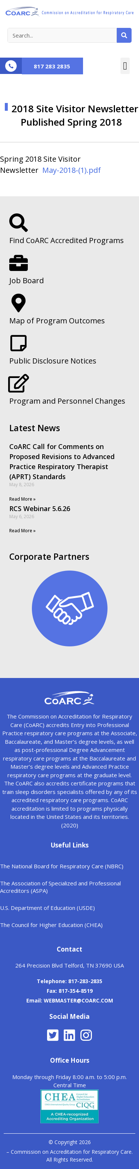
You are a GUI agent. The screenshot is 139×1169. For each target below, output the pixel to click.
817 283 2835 (52, 66)
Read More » (22, 499)
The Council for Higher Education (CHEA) (51, 925)
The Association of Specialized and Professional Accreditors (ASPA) (60, 886)
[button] (125, 66)
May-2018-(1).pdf (71, 170)
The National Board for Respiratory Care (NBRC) (61, 866)
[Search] (124, 35)
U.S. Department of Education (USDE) (47, 907)
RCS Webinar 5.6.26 (39, 508)
